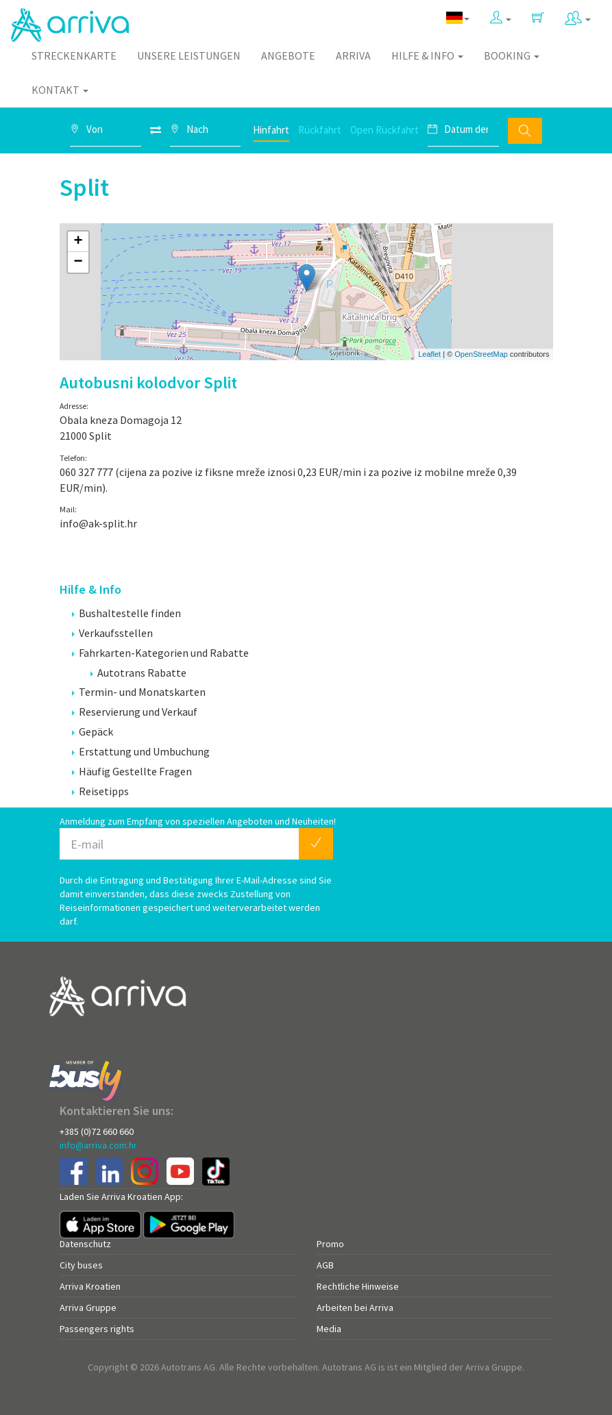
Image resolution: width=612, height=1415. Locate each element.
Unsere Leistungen (189, 55)
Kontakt (60, 90)
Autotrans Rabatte (138, 672)
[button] (501, 18)
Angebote (288, 55)
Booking (511, 55)
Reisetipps (100, 791)
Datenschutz (85, 1244)
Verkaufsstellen (112, 633)
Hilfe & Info (427, 55)
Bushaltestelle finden (126, 613)
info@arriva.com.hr (98, 1145)
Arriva (353, 55)
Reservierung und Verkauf (134, 711)
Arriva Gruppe (88, 1307)
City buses (81, 1265)
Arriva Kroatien (90, 1286)
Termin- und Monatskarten (139, 692)
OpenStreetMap (481, 354)
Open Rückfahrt (384, 129)
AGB (325, 1265)
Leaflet (429, 354)
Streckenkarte (74, 55)
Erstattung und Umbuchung (141, 751)
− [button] (77, 262)
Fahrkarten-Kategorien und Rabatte (160, 653)
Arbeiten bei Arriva (355, 1307)
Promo (330, 1244)
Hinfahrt (271, 129)
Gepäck (92, 731)
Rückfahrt (319, 129)
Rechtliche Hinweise (358, 1286)
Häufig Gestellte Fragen (132, 771)
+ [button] (77, 241)
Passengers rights (97, 1329)
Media (329, 1329)
